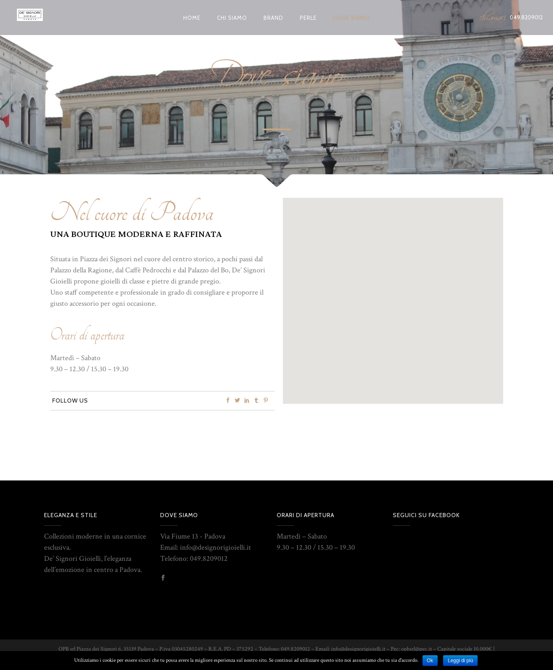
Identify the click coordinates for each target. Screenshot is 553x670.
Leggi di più (460, 660)
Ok (430, 660)
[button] (387, 280)
